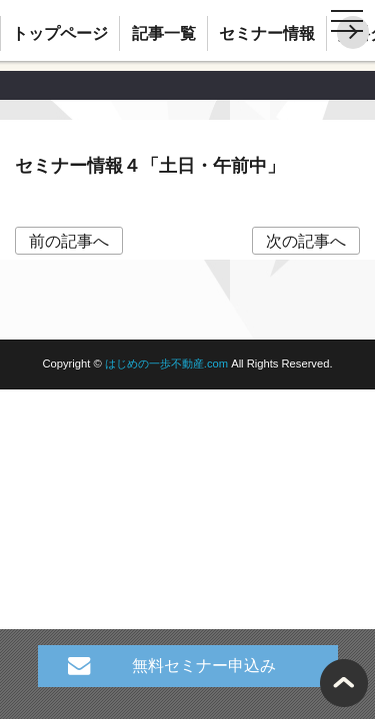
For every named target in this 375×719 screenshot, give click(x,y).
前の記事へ (69, 240)
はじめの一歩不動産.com (168, 363)
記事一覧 (164, 33)
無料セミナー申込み (204, 665)
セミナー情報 (267, 33)
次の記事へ (306, 240)
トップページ (60, 33)
